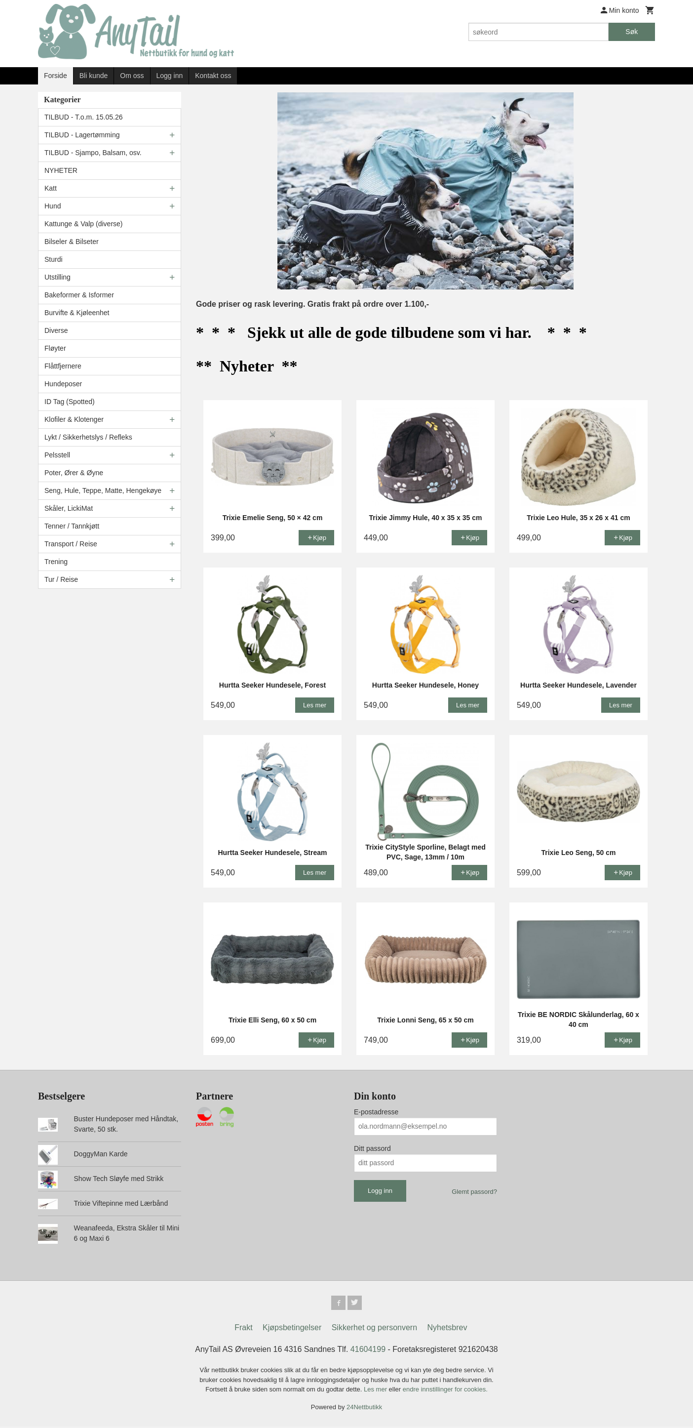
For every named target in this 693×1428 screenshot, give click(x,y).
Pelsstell (57, 455)
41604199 (367, 1350)
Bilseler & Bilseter (71, 241)
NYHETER (60, 170)
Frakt (243, 1329)
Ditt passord (372, 1148)
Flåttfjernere (62, 366)
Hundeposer (63, 384)
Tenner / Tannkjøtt (71, 526)
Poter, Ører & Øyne (73, 473)
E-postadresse (376, 1112)
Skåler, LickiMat (68, 508)
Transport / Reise (70, 544)
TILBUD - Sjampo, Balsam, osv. (93, 153)
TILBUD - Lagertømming (81, 135)
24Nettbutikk (364, 1408)
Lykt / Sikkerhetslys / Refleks (88, 437)
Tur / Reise (61, 579)
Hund (52, 206)
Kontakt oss (213, 76)
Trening (56, 562)
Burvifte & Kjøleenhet (77, 313)
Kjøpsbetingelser (292, 1329)
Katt (50, 188)
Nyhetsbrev (447, 1329)
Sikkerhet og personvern (374, 1329)
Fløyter (55, 348)
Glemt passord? (474, 1191)
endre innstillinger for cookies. (445, 1390)
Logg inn (169, 76)
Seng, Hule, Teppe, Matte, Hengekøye (102, 490)
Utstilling (57, 277)
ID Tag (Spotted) (69, 402)
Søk (631, 32)
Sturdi (53, 259)
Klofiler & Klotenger (74, 419)
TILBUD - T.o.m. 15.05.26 (83, 117)
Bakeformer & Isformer (79, 295)
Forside (55, 76)
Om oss (132, 76)
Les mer (376, 1390)
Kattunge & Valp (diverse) (83, 224)
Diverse (56, 330)
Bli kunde (93, 76)
